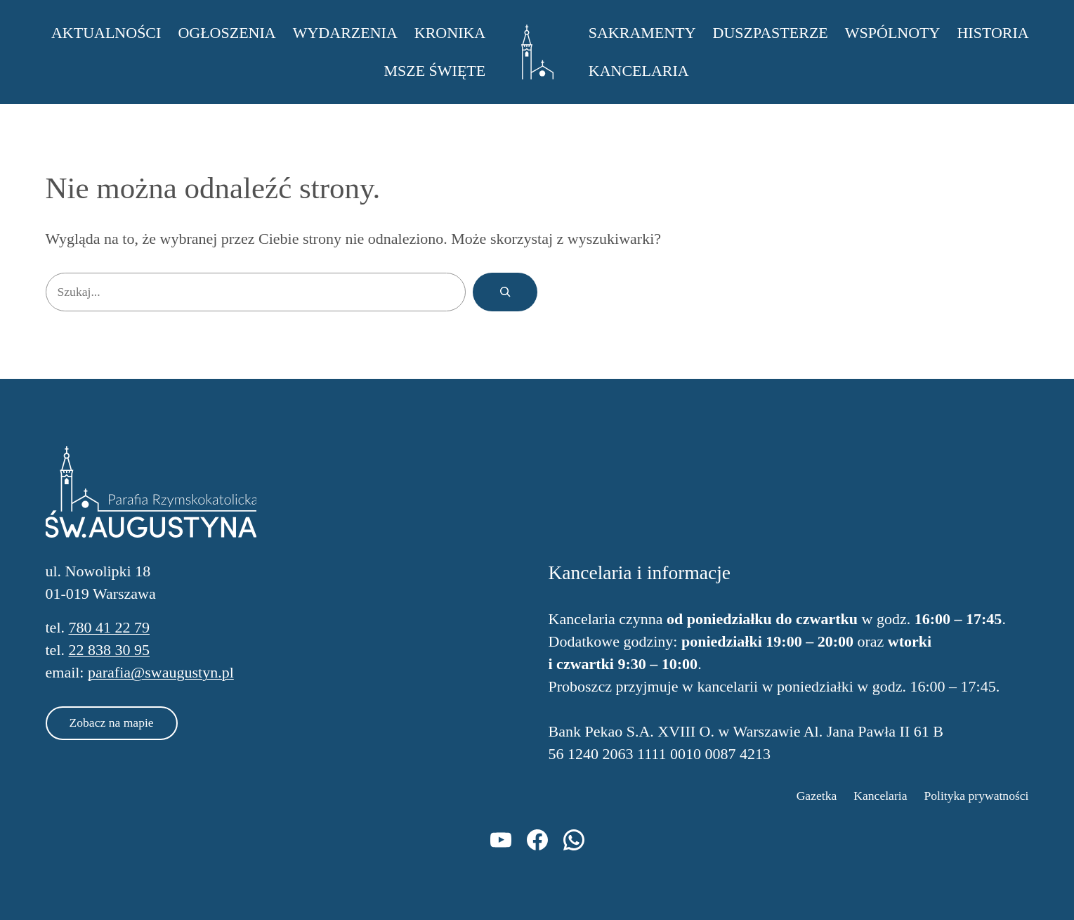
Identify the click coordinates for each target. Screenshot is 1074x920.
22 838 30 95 (109, 650)
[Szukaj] (505, 292)
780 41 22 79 (109, 627)
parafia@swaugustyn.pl (161, 672)
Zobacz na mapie (112, 722)
